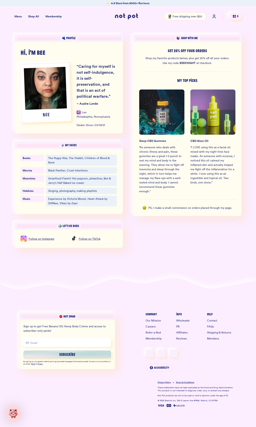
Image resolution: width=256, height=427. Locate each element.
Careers (151, 326)
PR (178, 326)
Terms (33, 364)
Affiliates (182, 332)
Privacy (40, 364)
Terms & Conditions (185, 382)
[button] (13, 413)
